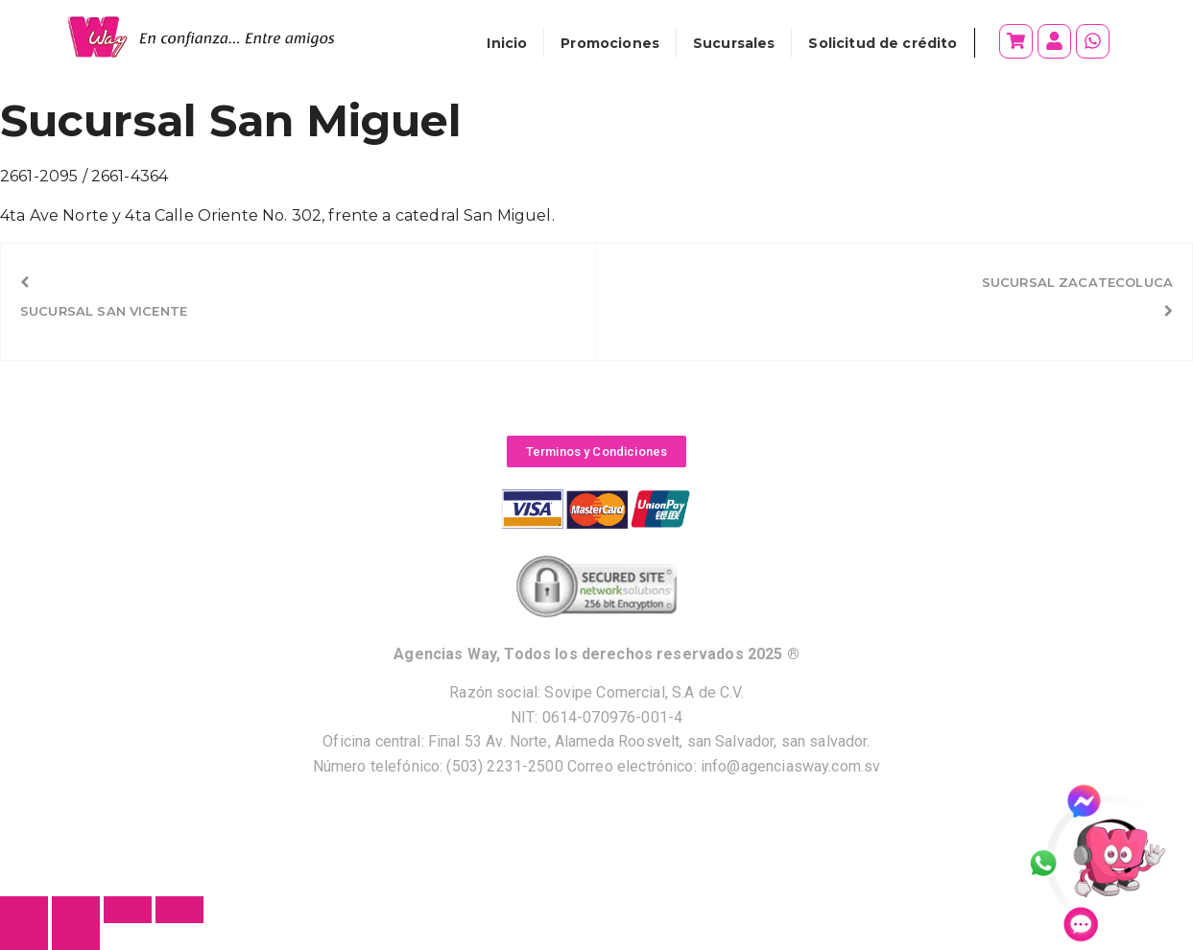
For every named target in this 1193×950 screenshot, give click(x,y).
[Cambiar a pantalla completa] (76, 909)
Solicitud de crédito (882, 43)
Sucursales (734, 43)
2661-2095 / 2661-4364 (84, 176)
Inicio (507, 43)
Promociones (610, 43)
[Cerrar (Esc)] (179, 909)
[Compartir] (128, 909)
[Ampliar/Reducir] (24, 909)
